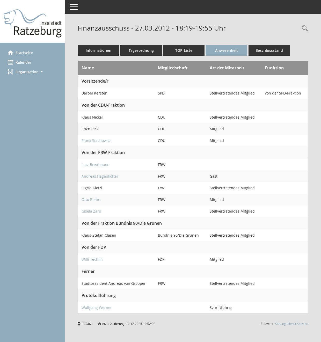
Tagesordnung (141, 50)
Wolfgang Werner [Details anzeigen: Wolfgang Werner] (97, 307)
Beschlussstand (269, 50)
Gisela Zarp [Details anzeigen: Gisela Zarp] (91, 211)
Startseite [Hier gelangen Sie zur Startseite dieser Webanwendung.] (20, 52)
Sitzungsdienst (291, 324)
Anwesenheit (226, 50)
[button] (32, 72)
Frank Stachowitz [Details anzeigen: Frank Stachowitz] (96, 140)
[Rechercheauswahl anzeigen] (303, 28)
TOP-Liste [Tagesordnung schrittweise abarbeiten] (183, 50)
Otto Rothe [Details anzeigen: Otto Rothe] (91, 199)
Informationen (98, 50)
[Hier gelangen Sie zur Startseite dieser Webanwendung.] (32, 23)
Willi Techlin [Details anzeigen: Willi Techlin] (92, 259)
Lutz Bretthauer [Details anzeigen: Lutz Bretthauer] (95, 164)
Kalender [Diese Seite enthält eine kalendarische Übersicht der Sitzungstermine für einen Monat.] (19, 62)
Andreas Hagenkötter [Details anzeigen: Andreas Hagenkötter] (100, 176)
